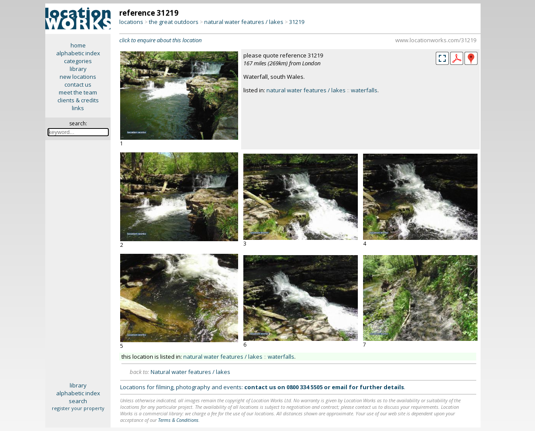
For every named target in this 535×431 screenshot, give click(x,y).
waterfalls (364, 90)
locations (131, 22)
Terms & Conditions (178, 420)
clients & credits (78, 100)
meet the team (78, 92)
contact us (77, 84)
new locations (78, 77)
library (78, 69)
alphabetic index (78, 53)
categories (78, 61)
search (78, 401)
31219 (296, 22)
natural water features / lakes (243, 22)
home (78, 45)
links (78, 108)
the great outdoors (174, 22)
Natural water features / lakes (190, 372)
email (339, 387)
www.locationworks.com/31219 (435, 40)
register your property (78, 408)
